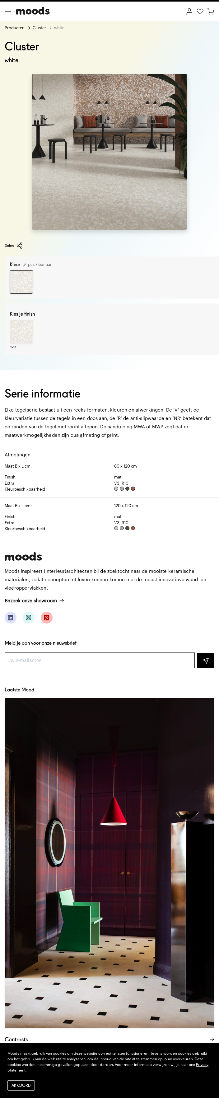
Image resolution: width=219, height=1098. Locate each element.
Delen (14, 245)
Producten (15, 27)
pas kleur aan (38, 264)
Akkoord (21, 1085)
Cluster (39, 27)
